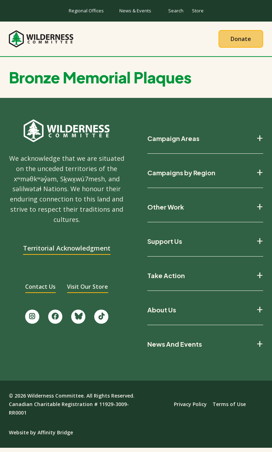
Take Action (164, 40)
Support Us (164, 244)
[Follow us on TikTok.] (101, 320)
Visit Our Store (87, 290)
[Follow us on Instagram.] (32, 320)
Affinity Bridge (55, 436)
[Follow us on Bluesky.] (78, 320)
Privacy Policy (190, 408)
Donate (241, 41)
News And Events (174, 347)
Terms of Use (229, 408)
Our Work (117, 40)
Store (198, 10)
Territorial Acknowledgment (66, 252)
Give (204, 40)
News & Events (135, 10)
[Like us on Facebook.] (55, 320)
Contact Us (40, 290)
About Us (74, 40)
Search (175, 10)
